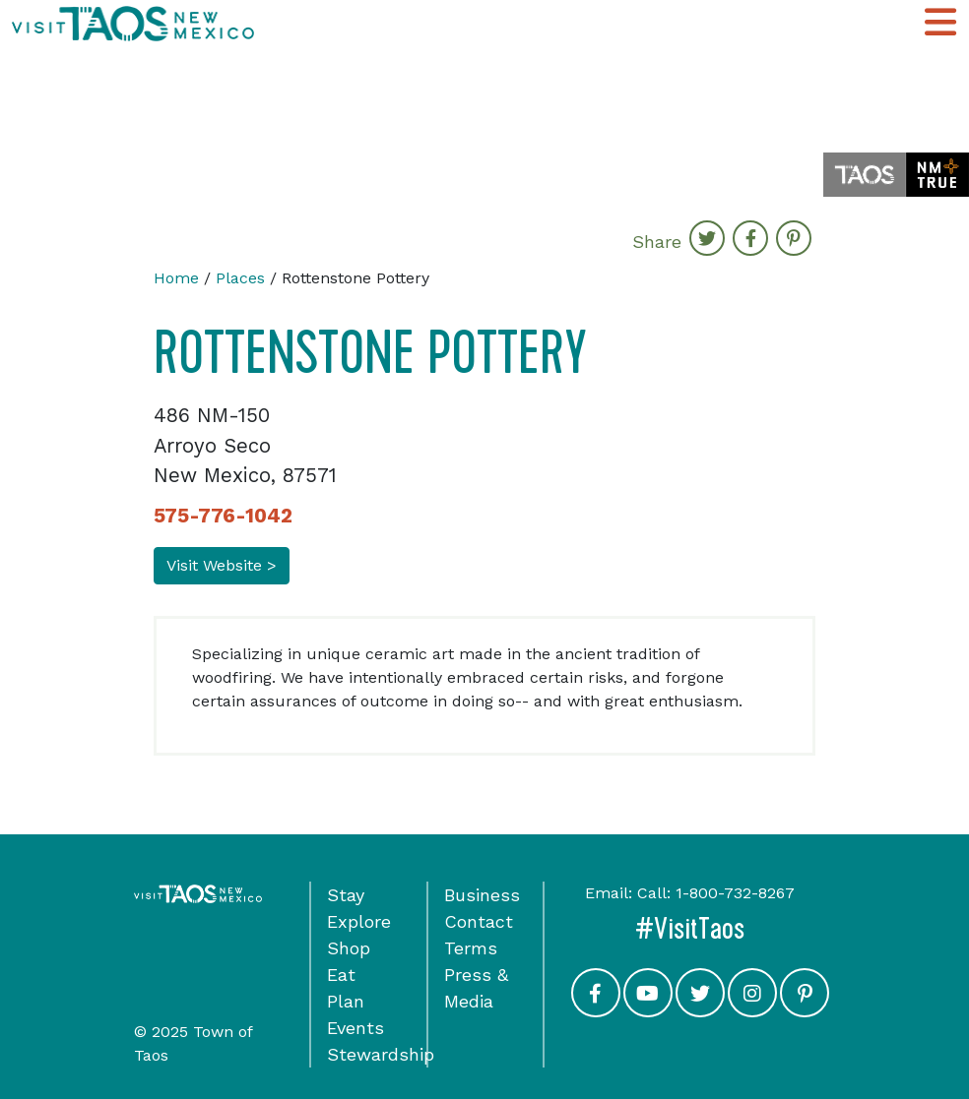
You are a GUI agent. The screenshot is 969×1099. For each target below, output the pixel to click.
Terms (470, 948)
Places (240, 278)
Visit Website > (221, 565)
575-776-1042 (223, 515)
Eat (341, 974)
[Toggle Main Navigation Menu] (940, 23)
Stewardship (380, 1054)
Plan (345, 1001)
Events (355, 1027)
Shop (348, 948)
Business (482, 895)
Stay (345, 895)
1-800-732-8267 (735, 893)
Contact (478, 921)
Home (176, 278)
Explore (359, 921)
